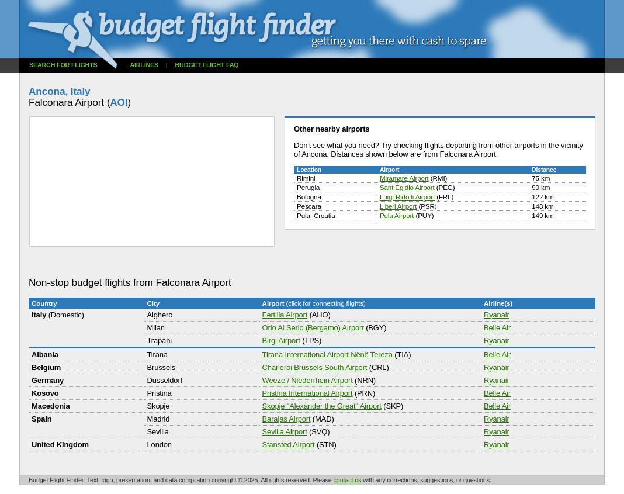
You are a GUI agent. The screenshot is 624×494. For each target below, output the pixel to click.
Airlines (144, 64)
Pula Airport (397, 215)
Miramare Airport (404, 178)
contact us (348, 479)
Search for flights (63, 64)
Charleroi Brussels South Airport (315, 367)
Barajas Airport (286, 418)
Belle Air (497, 327)
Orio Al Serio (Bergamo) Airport (313, 327)
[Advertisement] (241, 262)
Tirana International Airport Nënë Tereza (327, 354)
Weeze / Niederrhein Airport (307, 380)
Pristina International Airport (307, 393)
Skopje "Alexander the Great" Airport (322, 406)
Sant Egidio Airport (407, 187)
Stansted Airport (288, 444)
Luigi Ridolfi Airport (407, 197)
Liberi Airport (398, 206)
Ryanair (496, 314)
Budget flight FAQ (207, 64)
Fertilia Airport (285, 314)
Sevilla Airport (284, 431)
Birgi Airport (281, 340)
